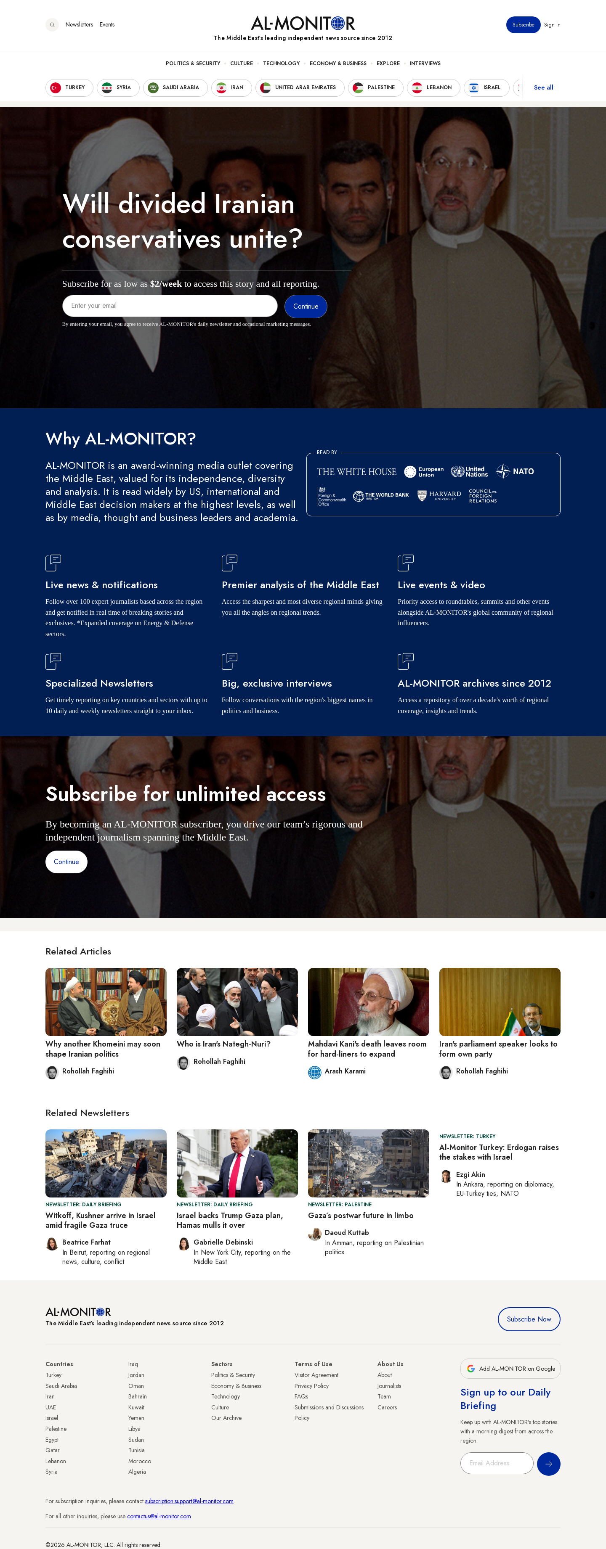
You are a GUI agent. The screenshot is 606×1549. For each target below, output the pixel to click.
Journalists (389, 1386)
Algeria (137, 1471)
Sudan (136, 1439)
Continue (66, 862)
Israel (51, 1418)
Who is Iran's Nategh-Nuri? (224, 1044)
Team (384, 1396)
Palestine (55, 1429)
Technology (281, 63)
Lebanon (55, 1461)
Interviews (425, 63)
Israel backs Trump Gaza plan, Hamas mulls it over (230, 1220)
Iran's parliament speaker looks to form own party (498, 1049)
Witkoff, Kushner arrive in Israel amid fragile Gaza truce (100, 1220)
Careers (387, 1407)
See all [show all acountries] (543, 88)
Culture (241, 63)
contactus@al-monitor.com (159, 1516)
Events (107, 25)
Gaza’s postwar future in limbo (361, 1215)
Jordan (136, 1375)
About (384, 1375)
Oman (136, 1386)
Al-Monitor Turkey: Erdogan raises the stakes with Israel (499, 1152)
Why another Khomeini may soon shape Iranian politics (102, 1049)
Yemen (136, 1418)
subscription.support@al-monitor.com (189, 1501)
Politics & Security (193, 63)
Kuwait (136, 1407)
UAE (50, 1407)
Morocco (139, 1461)
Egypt (51, 1439)
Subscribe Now (529, 1319)
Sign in (552, 25)
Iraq (133, 1364)
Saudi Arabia (61, 1386)
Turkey (53, 1375)
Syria (51, 1471)
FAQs (301, 1396)
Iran (50, 1396)
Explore (388, 63)
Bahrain (137, 1396)
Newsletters (79, 25)
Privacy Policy (312, 1386)
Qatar (52, 1450)
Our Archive (226, 1418)
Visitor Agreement (316, 1375)
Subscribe (523, 25)
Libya (134, 1429)
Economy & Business (338, 63)
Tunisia (136, 1450)
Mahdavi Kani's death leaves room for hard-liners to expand (367, 1049)
